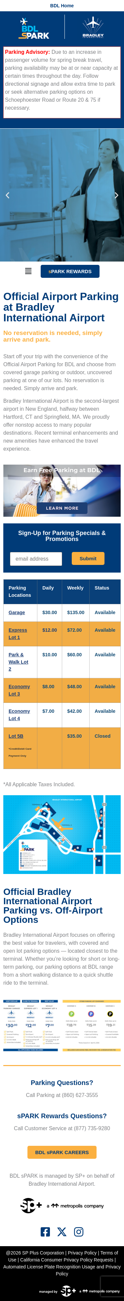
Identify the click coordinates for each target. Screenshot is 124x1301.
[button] (7, 195)
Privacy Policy (82, 1252)
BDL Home (62, 5)
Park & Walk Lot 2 (18, 662)
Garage (17, 612)
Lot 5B (16, 736)
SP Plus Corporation (43, 1252)
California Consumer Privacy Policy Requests (66, 1259)
